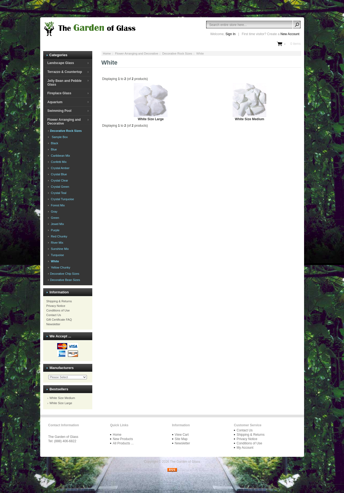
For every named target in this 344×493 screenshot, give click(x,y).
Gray (53, 211)
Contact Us (53, 315)
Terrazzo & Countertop (64, 72)
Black (53, 143)
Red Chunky (58, 236)
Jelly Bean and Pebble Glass (64, 82)
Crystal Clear (58, 180)
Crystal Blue (58, 174)
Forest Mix (57, 205)
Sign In (231, 34)
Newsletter (53, 324)
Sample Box (58, 137)
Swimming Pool (59, 111)
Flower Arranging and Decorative (136, 53)
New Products (123, 439)
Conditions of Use (58, 310)
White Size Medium (62, 398)
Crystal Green (59, 186)
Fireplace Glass (59, 93)
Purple (54, 230)
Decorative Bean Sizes (64, 279)
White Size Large (61, 403)
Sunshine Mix (59, 248)
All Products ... (123, 443)
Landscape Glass (60, 63)
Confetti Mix (58, 161)
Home (107, 53)
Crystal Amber (59, 168)
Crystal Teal (57, 192)
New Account (289, 34)
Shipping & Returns (59, 301)
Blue (53, 149)
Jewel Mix (56, 224)
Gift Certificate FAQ (59, 319)
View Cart (182, 435)
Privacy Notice (55, 305)
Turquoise (56, 255)
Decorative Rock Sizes (177, 53)
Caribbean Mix (59, 155)
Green (54, 217)
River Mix (56, 242)
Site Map (181, 439)
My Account (245, 448)
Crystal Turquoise (61, 199)
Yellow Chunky (59, 267)
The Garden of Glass (185, 462)
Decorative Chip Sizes (64, 273)
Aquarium (54, 102)
